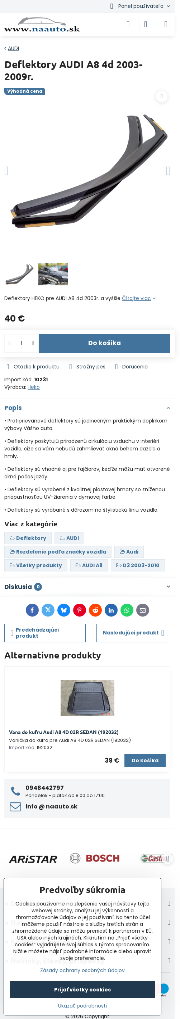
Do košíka (104, 343)
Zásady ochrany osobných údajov (82, 970)
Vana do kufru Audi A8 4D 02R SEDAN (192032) (64, 732)
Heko (34, 387)
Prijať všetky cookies (82, 989)
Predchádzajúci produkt (35, 633)
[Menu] (166, 24)
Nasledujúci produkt (133, 633)
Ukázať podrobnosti (82, 1006)
